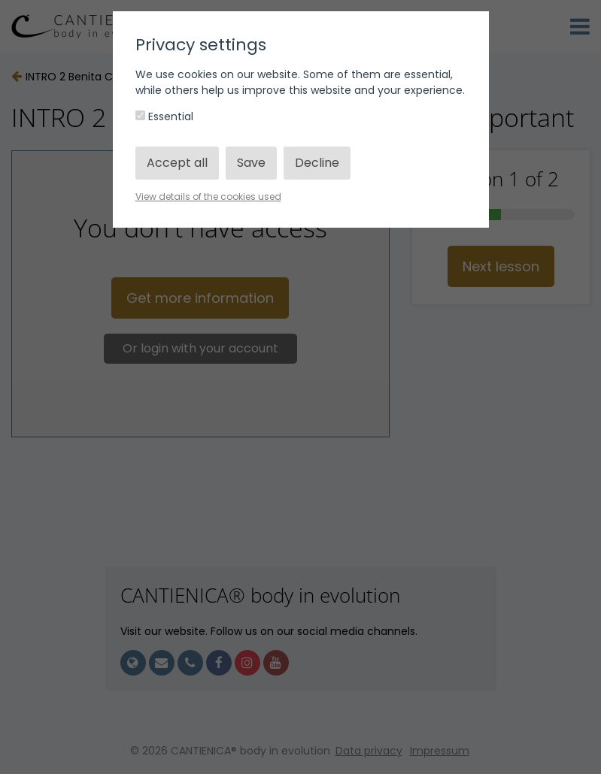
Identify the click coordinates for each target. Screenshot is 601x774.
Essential (164, 116)
